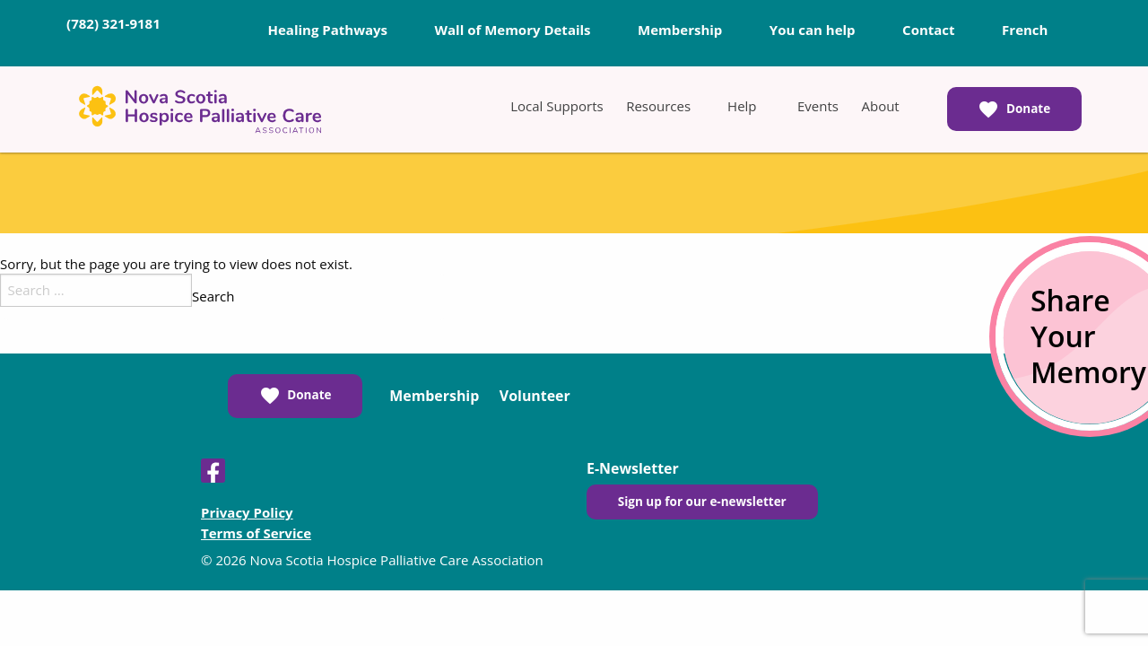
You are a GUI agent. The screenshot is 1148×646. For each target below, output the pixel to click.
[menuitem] (556, 106)
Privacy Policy (247, 512)
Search (213, 296)
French (1025, 30)
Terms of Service (256, 533)
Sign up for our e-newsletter (702, 501)
